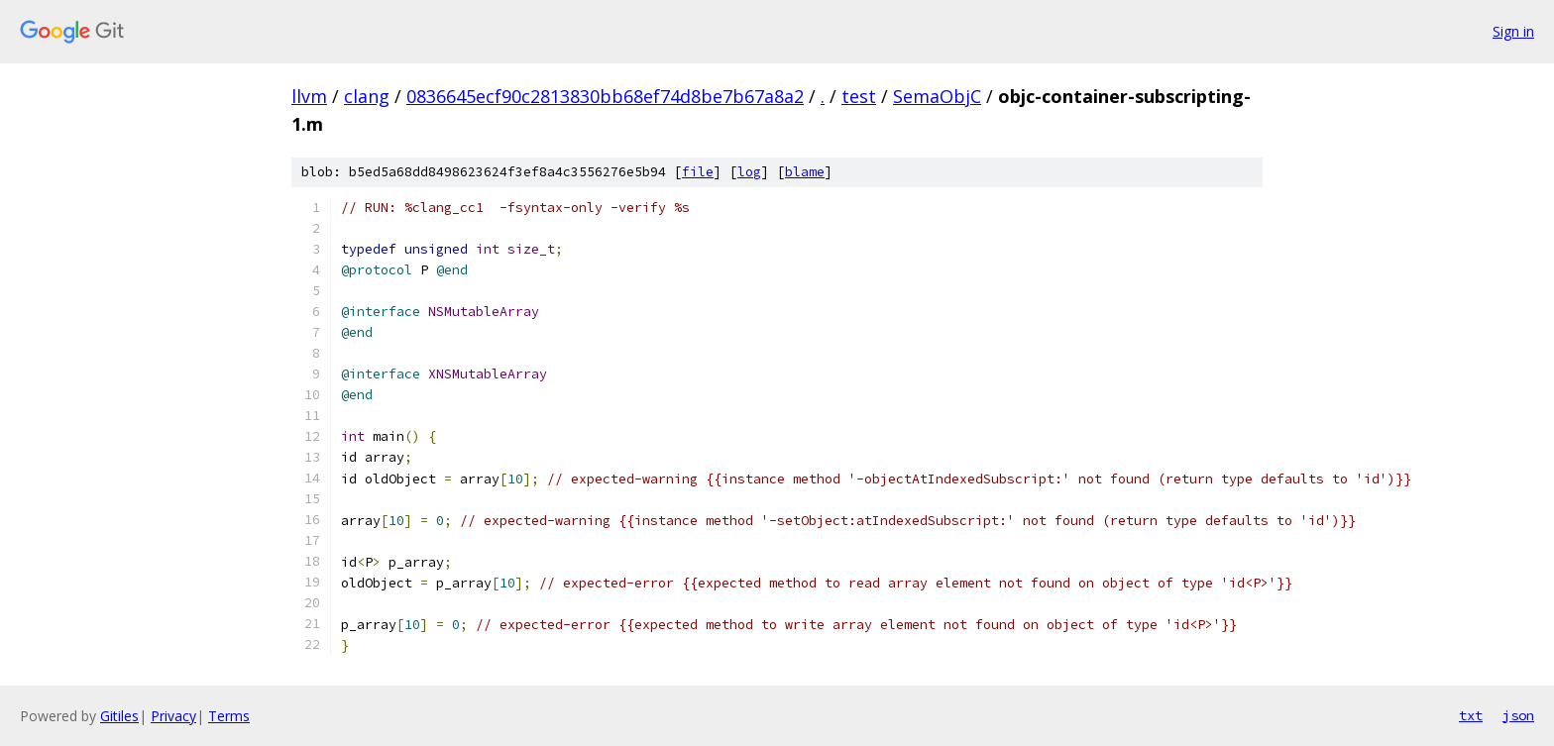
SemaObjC (937, 96)
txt (1471, 715)
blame (805, 171)
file (698, 171)
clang (366, 96)
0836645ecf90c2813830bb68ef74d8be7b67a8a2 (605, 96)
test (858, 96)
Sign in (1513, 31)
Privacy (173, 715)
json (1518, 715)
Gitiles (119, 715)
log (749, 171)
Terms (229, 715)
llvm (309, 96)
